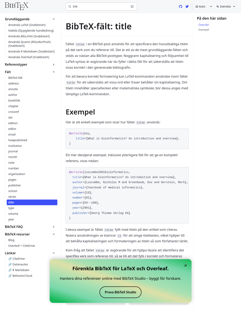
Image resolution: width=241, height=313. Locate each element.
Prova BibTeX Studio (120, 292)
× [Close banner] (185, 265)
